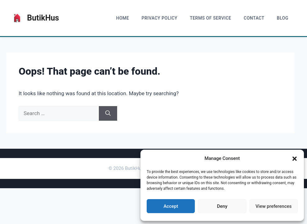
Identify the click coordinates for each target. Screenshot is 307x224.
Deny (222, 206)
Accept (170, 206)
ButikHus (43, 17)
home (122, 18)
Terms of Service (210, 18)
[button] (294, 159)
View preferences (273, 206)
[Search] (108, 113)
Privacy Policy (159, 18)
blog (282, 18)
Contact (254, 18)
